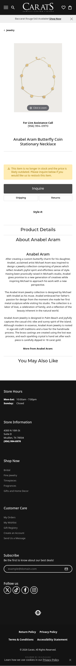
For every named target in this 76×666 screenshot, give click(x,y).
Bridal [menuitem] (7, 470)
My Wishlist (10, 522)
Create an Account (14, 533)
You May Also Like (38, 361)
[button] (13, 7)
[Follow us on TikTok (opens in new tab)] (16, 590)
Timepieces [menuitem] (10, 480)
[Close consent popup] (70, 660)
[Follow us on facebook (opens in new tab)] (25, 590)
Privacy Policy (48, 632)
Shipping (21, 198)
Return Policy (27, 632)
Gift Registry (11, 527)
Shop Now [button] (55, 19)
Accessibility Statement (52, 639)
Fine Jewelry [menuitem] (10, 475)
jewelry (10, 30)
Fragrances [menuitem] (10, 485)
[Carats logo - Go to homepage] (38, 7)
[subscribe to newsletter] (66, 569)
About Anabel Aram (38, 240)
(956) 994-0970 (38, 126)
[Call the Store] (12, 441)
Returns (55, 198)
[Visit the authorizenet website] (38, 613)
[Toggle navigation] (6, 7)
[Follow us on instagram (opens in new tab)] (34, 590)
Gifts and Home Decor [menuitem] (16, 491)
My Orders (10, 517)
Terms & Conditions (21, 639)
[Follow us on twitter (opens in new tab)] (7, 590)
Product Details (38, 230)
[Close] (71, 19)
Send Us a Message (14, 538)
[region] (38, 77)
